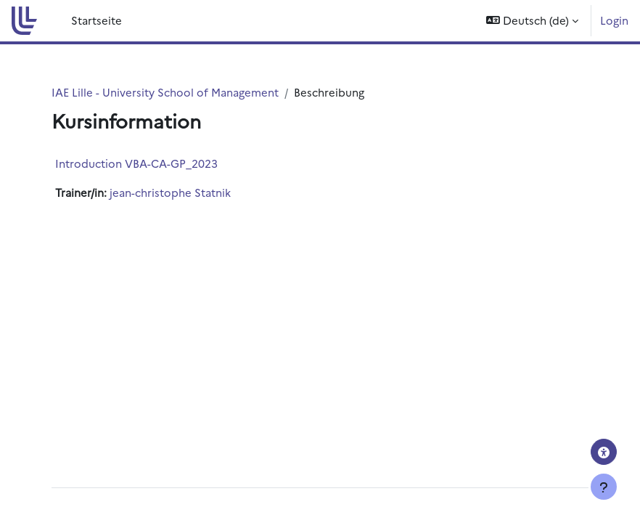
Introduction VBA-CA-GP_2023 (136, 163)
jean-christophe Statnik (170, 192)
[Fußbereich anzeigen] (604, 487)
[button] (532, 20)
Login (614, 20)
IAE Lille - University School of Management (165, 92)
